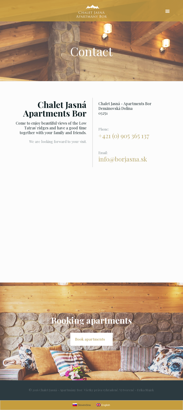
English (103, 404)
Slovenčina (82, 404)
